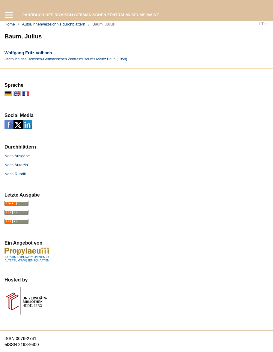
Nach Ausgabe (17, 156)
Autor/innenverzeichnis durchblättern (53, 24)
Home (9, 24)
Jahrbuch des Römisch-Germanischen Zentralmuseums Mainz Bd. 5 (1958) (65, 59)
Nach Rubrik (15, 174)
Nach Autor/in (16, 165)
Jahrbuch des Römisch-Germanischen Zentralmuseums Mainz (90, 15)
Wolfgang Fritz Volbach (28, 52)
